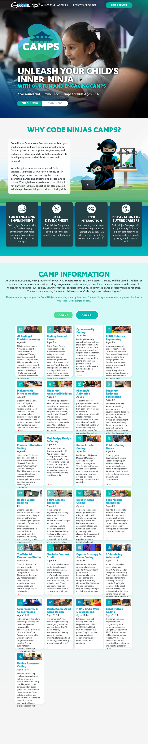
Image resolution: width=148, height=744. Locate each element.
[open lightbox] (29, 327)
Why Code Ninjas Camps (54, 5)
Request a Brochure (84, 5)
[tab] (63, 315)
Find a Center (119, 5)
